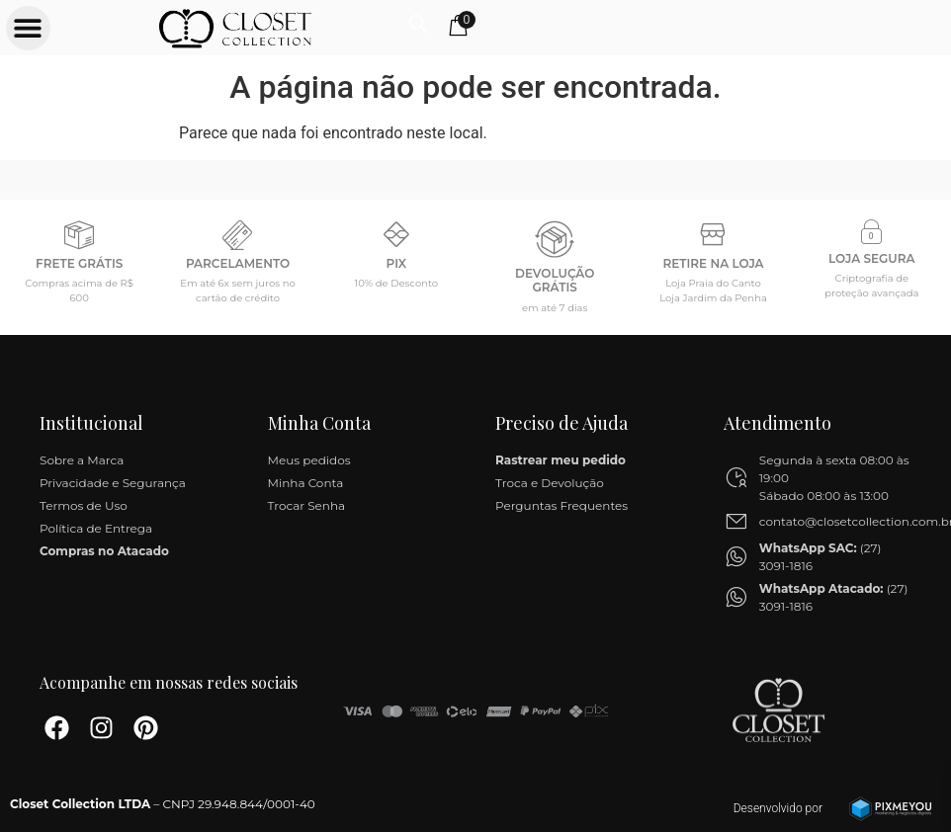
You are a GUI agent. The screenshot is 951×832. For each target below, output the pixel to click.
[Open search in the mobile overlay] (889, 23)
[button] (27, 27)
